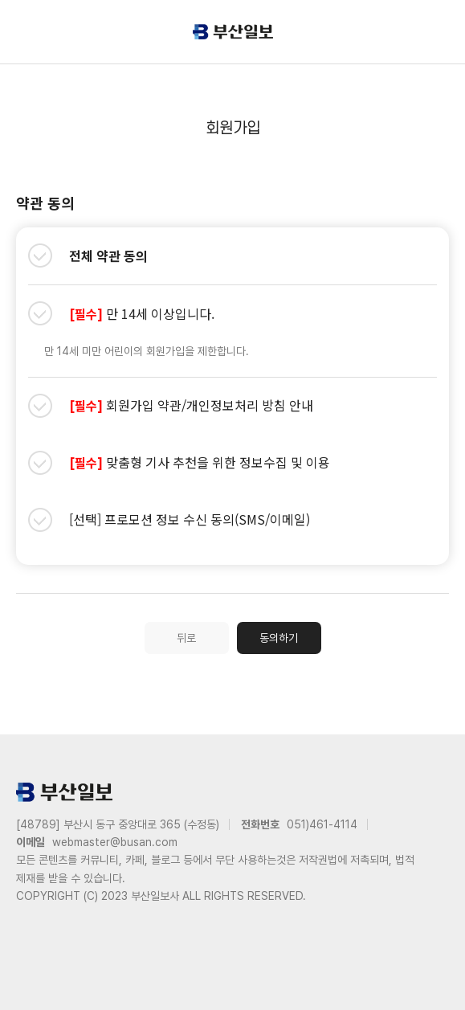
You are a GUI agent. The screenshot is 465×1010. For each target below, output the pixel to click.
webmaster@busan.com (114, 842)
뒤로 (186, 638)
